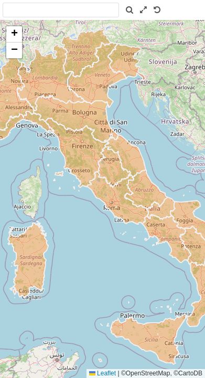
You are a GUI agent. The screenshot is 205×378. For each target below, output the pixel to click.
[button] (14, 34)
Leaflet (102, 373)
